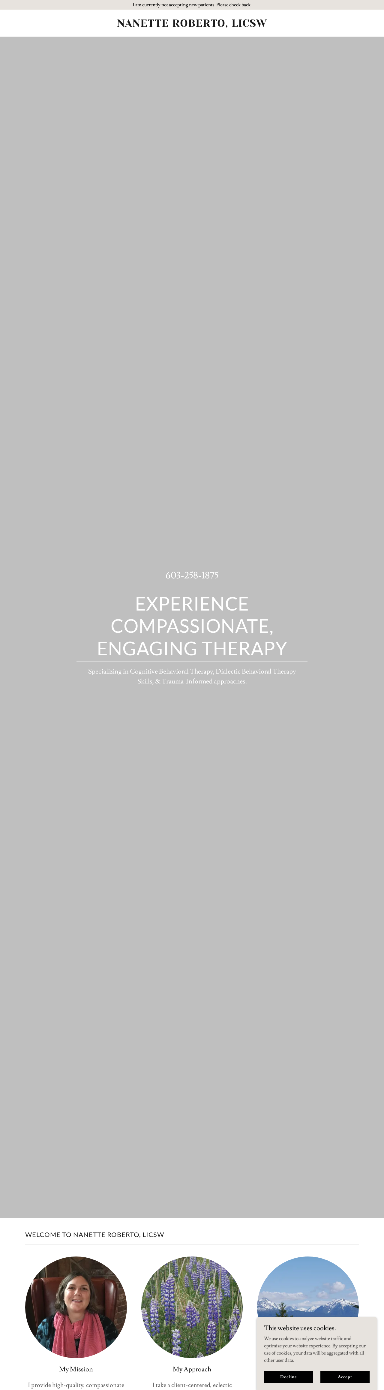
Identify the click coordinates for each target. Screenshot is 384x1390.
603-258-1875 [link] (192, 575)
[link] (192, 25)
